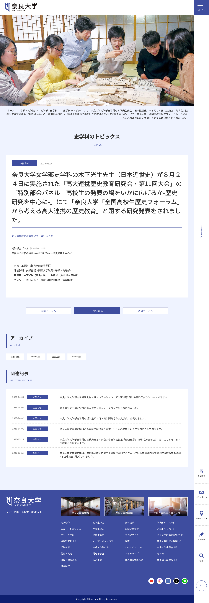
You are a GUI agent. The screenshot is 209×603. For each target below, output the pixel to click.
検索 (201, 560)
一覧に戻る (97, 311)
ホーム (10, 110)
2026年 (15, 357)
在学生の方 (98, 522)
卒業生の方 (98, 528)
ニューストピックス (71, 528)
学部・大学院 (27, 110)
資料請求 (201, 474)
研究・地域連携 (69, 559)
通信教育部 (66, 541)
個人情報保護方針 (134, 559)
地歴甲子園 (98, 553)
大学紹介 (65, 522)
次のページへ (145, 311)
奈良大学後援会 (165, 547)
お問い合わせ (201, 496)
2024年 (56, 357)
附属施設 (65, 565)
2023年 (76, 357)
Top (201, 586)
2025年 (35, 357)
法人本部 (97, 559)
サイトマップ (132, 553)
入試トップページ (166, 528)
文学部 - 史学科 (48, 110)
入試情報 (201, 539)
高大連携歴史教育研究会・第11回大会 (32, 236)
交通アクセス (201, 517)
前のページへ (48, 311)
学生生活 (65, 547)
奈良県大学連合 (165, 560)
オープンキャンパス (103, 541)
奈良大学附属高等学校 (168, 534)
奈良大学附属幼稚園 (167, 541)
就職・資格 (66, 553)
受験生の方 (98, 534)
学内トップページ (166, 522)
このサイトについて (135, 547)
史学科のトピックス (74, 110)
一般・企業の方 (101, 547)
